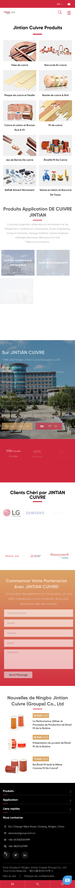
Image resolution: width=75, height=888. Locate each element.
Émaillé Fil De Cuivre (55, 159)
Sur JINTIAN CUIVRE (21, 352)
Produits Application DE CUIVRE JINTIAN (37, 213)
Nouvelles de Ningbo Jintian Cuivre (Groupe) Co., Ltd (37, 702)
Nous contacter (13, 817)
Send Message (19, 674)
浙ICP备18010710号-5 (41, 870)
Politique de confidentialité (39, 876)
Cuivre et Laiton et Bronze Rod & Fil (19, 127)
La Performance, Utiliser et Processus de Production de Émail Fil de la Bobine (52, 725)
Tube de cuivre (19, 65)
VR (47, 426)
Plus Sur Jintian (16, 426)
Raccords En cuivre (55, 65)
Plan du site (9, 876)
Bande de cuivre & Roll (55, 95)
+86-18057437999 (18, 846)
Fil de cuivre (55, 125)
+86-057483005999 (19, 839)
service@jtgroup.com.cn (21, 833)
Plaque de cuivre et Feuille (19, 95)
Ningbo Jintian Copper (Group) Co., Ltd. (44, 867)
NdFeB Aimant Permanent (19, 190)
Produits (8, 791)
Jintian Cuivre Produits (37, 27)
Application (10, 799)
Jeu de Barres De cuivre (19, 159)
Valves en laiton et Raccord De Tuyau (55, 192)
